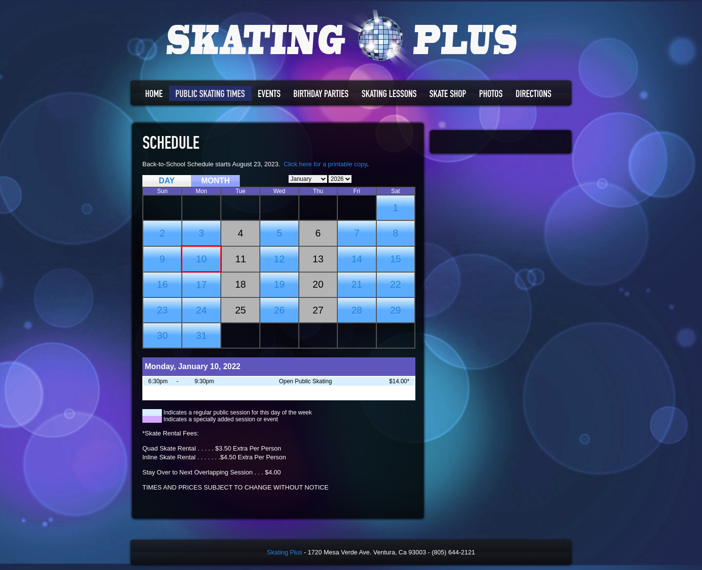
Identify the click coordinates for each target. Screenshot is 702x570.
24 (201, 310)
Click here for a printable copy (325, 164)
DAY (167, 181)
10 (201, 259)
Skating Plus (284, 552)
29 (395, 310)
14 (356, 259)
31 (201, 335)
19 (279, 284)
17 (201, 284)
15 (395, 259)
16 (162, 284)
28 (356, 310)
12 (279, 259)
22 (395, 284)
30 (162, 335)
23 (162, 310)
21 (356, 284)
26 (279, 310)
